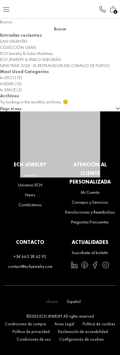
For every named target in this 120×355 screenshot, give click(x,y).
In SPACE (8, 90)
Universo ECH (30, 185)
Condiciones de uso (34, 339)
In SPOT (7, 77)
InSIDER (6, 84)
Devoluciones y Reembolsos (90, 212)
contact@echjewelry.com (30, 266)
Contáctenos (30, 205)
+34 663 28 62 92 (29, 256)
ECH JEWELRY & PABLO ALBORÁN (30, 59)
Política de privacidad (31, 331)
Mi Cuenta (90, 192)
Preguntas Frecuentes (90, 222)
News (30, 195)
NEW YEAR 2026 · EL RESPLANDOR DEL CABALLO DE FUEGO (55, 65)
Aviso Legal (64, 324)
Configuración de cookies (81, 339)
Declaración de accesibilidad (83, 331)
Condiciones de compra (25, 324)
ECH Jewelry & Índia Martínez (26, 53)
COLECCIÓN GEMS (18, 47)
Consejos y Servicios (90, 202)
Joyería (30, 175)
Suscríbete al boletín (90, 252)
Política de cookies (99, 324)
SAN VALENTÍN (13, 41)
